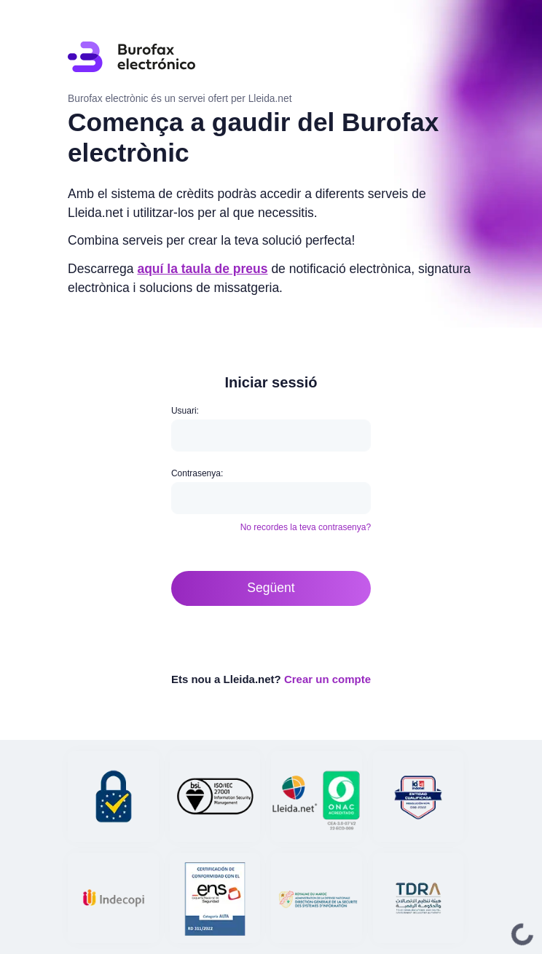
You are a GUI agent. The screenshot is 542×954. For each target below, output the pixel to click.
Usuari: (185, 411)
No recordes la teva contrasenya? (305, 527)
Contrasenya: (197, 473)
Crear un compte (327, 679)
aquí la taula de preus (202, 268)
